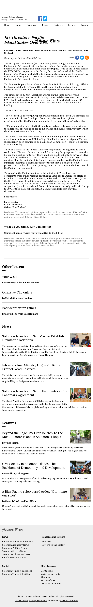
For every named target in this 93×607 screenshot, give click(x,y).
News (18, 25)
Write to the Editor (51, 573)
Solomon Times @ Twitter (16, 573)
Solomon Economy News (15, 544)
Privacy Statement (51, 583)
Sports (45, 25)
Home (7, 25)
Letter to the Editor (52, 232)
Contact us (47, 570)
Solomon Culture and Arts (16, 554)
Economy (31, 25)
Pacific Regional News (14, 557)
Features (47, 541)
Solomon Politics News (14, 547)
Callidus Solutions (69, 600)
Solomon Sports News (14, 551)
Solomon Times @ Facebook (17, 570)
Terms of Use (48, 580)
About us (45, 577)
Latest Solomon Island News (17, 541)
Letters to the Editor (53, 544)
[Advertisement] (40, 7)
